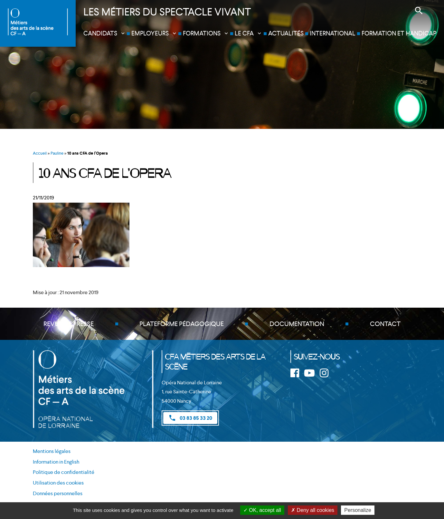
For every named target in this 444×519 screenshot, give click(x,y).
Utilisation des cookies (58, 482)
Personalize (357, 510)
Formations (202, 33)
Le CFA (244, 33)
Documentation (296, 324)
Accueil (40, 153)
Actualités (286, 33)
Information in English (56, 461)
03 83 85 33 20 (190, 418)
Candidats (100, 33)
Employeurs (150, 33)
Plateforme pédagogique (181, 324)
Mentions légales (52, 451)
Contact (385, 324)
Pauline (57, 153)
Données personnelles (57, 493)
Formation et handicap (399, 33)
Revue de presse (68, 324)
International (332, 33)
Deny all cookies (312, 510)
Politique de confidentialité (63, 472)
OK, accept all (262, 510)
